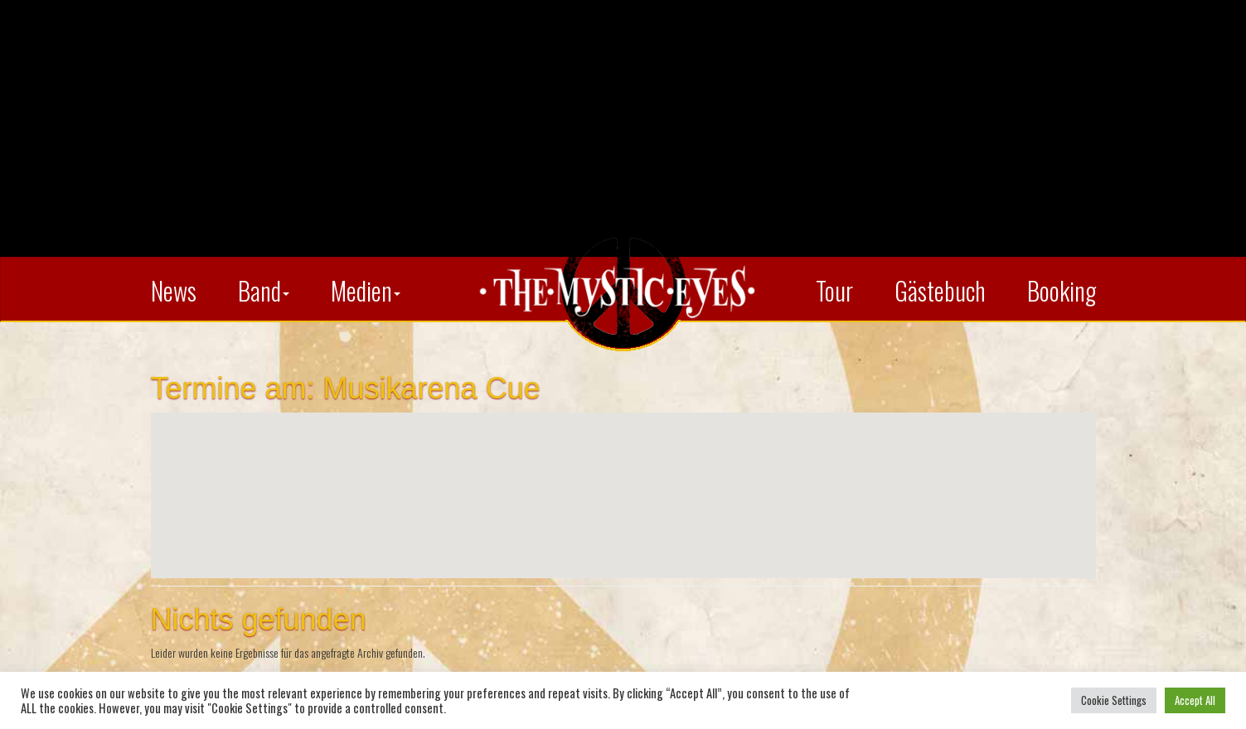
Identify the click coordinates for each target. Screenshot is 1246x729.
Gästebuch (940, 290)
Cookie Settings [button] (1114, 700)
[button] (623, 480)
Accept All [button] (1195, 700)
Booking (1061, 290)
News (173, 290)
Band (263, 290)
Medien (365, 290)
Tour (834, 290)
